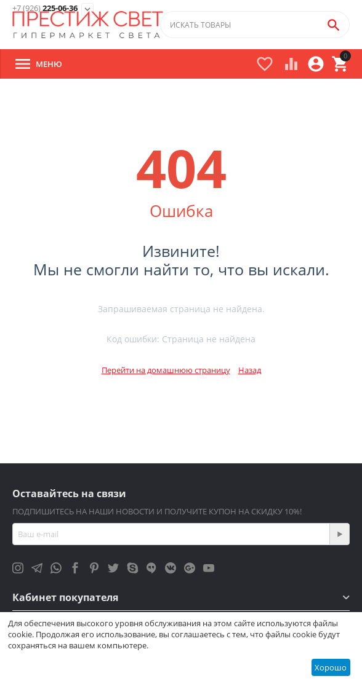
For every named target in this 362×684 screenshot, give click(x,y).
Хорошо (331, 667)
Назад (249, 369)
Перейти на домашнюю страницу (166, 369)
